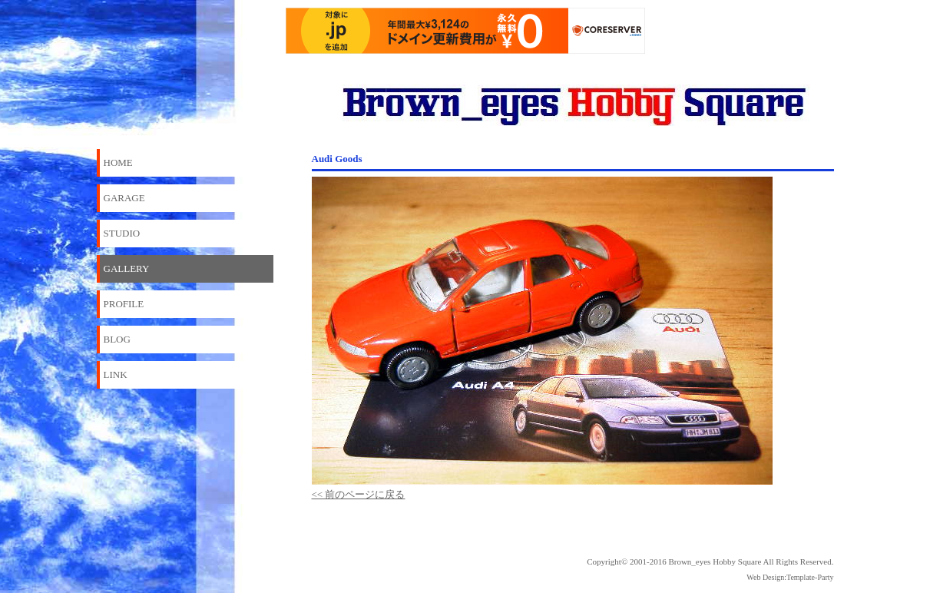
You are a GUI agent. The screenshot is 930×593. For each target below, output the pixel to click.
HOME (118, 162)
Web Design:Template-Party (789, 577)
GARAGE (124, 198)
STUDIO (122, 233)
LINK (115, 374)
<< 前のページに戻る (358, 494)
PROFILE (124, 304)
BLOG (117, 339)
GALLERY (127, 268)
